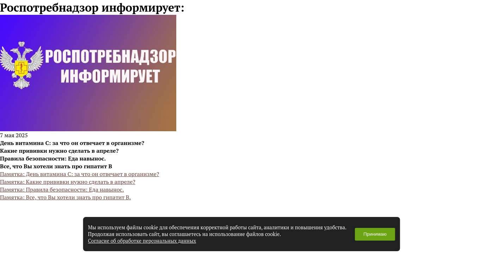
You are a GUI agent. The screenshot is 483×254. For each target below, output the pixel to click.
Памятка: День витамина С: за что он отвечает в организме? (79, 174)
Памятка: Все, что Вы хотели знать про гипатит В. (65, 197)
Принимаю (375, 234)
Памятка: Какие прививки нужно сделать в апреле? (67, 182)
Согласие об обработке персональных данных (142, 240)
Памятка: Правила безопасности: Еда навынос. (62, 189)
